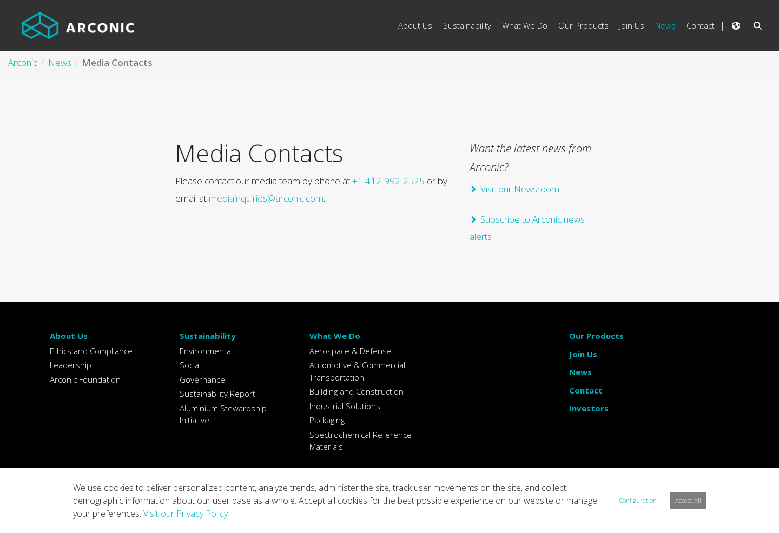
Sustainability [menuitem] (467, 25)
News (580, 372)
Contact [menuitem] (700, 25)
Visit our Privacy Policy (185, 513)
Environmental (206, 350)
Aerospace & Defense (350, 350)
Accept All (688, 500)
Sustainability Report (217, 393)
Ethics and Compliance (91, 350)
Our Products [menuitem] (583, 25)
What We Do (334, 335)
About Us (69, 335)
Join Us (583, 354)
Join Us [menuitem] (631, 25)
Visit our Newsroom (519, 189)
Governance (202, 379)
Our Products (596, 335)
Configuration (638, 500)
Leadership (70, 364)
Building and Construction (356, 391)
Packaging (327, 420)
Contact (586, 390)
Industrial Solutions (344, 406)
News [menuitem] (665, 25)
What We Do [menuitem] (524, 25)
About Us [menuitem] (415, 25)
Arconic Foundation (85, 379)
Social (190, 364)
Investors (589, 408)
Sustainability (208, 335)
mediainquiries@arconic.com (266, 198)
